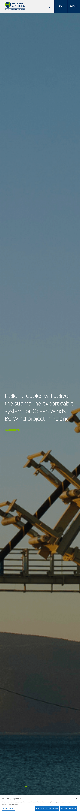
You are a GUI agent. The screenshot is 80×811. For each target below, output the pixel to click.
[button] (26, 787)
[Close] (76, 799)
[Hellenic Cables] (15, 6)
